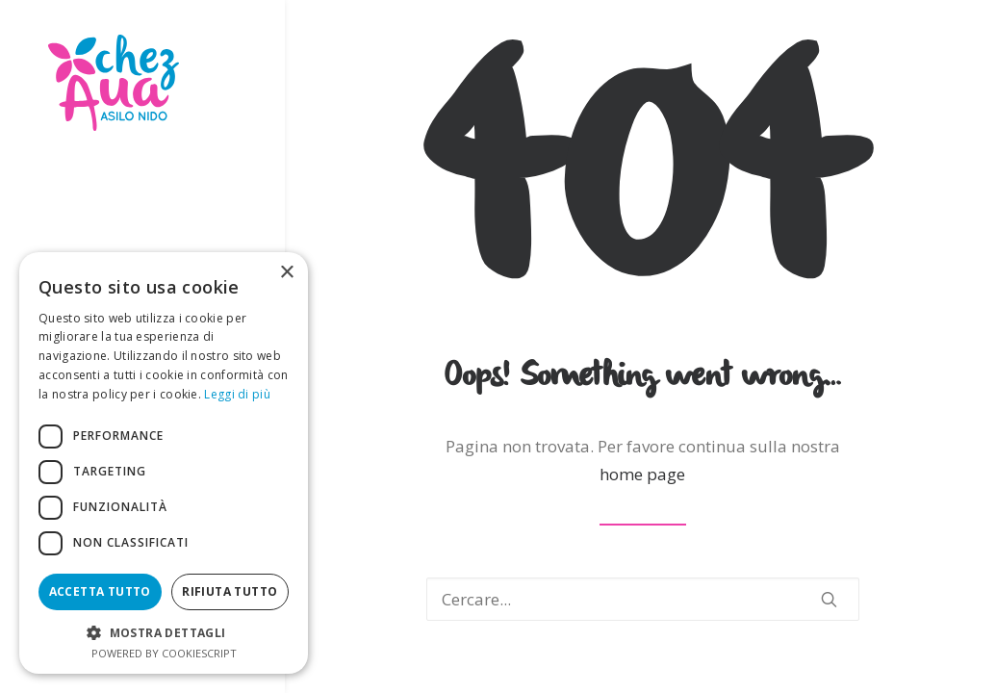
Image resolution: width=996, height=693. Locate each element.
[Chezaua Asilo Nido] (140, 83)
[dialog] (163, 463)
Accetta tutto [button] (100, 591)
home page (642, 474)
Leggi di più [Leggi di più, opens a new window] (237, 394)
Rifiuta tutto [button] (229, 591)
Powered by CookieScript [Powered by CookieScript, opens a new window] (164, 653)
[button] (829, 599)
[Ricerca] (642, 599)
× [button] (286, 273)
